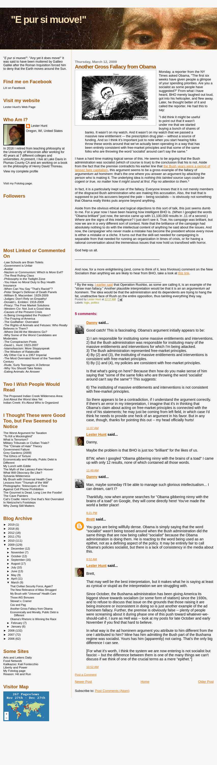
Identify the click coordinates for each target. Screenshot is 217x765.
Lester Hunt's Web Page (19, 106)
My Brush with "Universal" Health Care (33, 593)
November (18, 552)
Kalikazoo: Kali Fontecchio (20, 664)
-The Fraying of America (19, 318)
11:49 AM (92, 470)
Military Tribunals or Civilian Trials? (26, 442)
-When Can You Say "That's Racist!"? (28, 288)
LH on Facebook (14, 87)
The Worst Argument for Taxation (25, 432)
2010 (11, 540)
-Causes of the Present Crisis (22, 311)
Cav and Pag (18, 604)
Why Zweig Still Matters (18, 505)
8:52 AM (91, 559)
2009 (11, 544)
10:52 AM (92, 666)
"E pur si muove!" (48, 19)
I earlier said (104, 284)
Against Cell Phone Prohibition (23, 489)
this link (183, 273)
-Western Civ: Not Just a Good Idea (26, 308)
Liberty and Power (15, 667)
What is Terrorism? (15, 439)
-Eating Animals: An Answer (21, 371)
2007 (11, 634)
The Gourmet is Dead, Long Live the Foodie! (32, 492)
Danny (91, 323)
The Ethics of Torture (17, 456)
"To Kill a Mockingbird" (18, 436)
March (15, 582)
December (18, 548)
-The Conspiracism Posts (20, 341)
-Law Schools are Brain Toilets (23, 262)
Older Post (206, 682)
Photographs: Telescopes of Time (25, 485)
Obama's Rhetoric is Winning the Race (33, 619)
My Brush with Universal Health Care (27, 479)
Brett (90, 519)
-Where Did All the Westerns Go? (25, 331)
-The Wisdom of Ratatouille (21, 351)
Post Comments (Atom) (112, 691)
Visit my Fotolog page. (18, 183)
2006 (11, 638)
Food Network (12, 660)
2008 (11, 630)
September (18, 559)
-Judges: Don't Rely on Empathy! (25, 298)
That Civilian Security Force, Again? (31, 586)
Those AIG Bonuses (22, 597)
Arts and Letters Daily (17, 657)
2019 (11, 524)
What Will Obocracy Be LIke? (22, 472)
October (16, 556)
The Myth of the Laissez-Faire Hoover (28, 469)
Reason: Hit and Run (17, 674)
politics (95, 302)
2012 (11, 532)
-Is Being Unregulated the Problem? (27, 315)
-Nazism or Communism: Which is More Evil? (33, 272)
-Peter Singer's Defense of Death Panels (30, 292)
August (16, 563)
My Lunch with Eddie (17, 466)
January (16, 626)
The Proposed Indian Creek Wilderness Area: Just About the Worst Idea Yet (33, 397)
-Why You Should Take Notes (22, 368)
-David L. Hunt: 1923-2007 (20, 345)
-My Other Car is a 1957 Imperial (25, 355)
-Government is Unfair (18, 265)
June (14, 571)
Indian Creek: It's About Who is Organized (31, 402)
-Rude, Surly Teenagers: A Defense (26, 364)
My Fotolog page (14, 670)
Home (145, 682)
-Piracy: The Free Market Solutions (26, 305)
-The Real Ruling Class (18, 275)
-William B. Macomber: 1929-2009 (25, 295)
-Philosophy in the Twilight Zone (24, 278)
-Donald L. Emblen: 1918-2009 (23, 302)
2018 (11, 528)
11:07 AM (92, 428)
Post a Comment (85, 674)
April (14, 578)
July (14, 567)
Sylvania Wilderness (16, 475)
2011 (11, 536)
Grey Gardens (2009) (17, 452)
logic (87, 302)
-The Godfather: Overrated (20, 321)
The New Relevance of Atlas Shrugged (33, 589)
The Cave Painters (15, 495)
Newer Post (83, 682)
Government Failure (16, 449)
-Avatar (8, 268)
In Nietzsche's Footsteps (19, 502)
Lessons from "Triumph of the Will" (26, 482)
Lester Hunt (96, 434)
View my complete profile (20, 171)
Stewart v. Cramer (21, 601)
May (14, 575)
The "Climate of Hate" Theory (22, 446)
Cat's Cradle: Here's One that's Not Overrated (33, 499)
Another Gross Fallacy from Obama (31, 608)
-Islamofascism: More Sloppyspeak (26, 348)
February (17, 622)
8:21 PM (91, 512)
